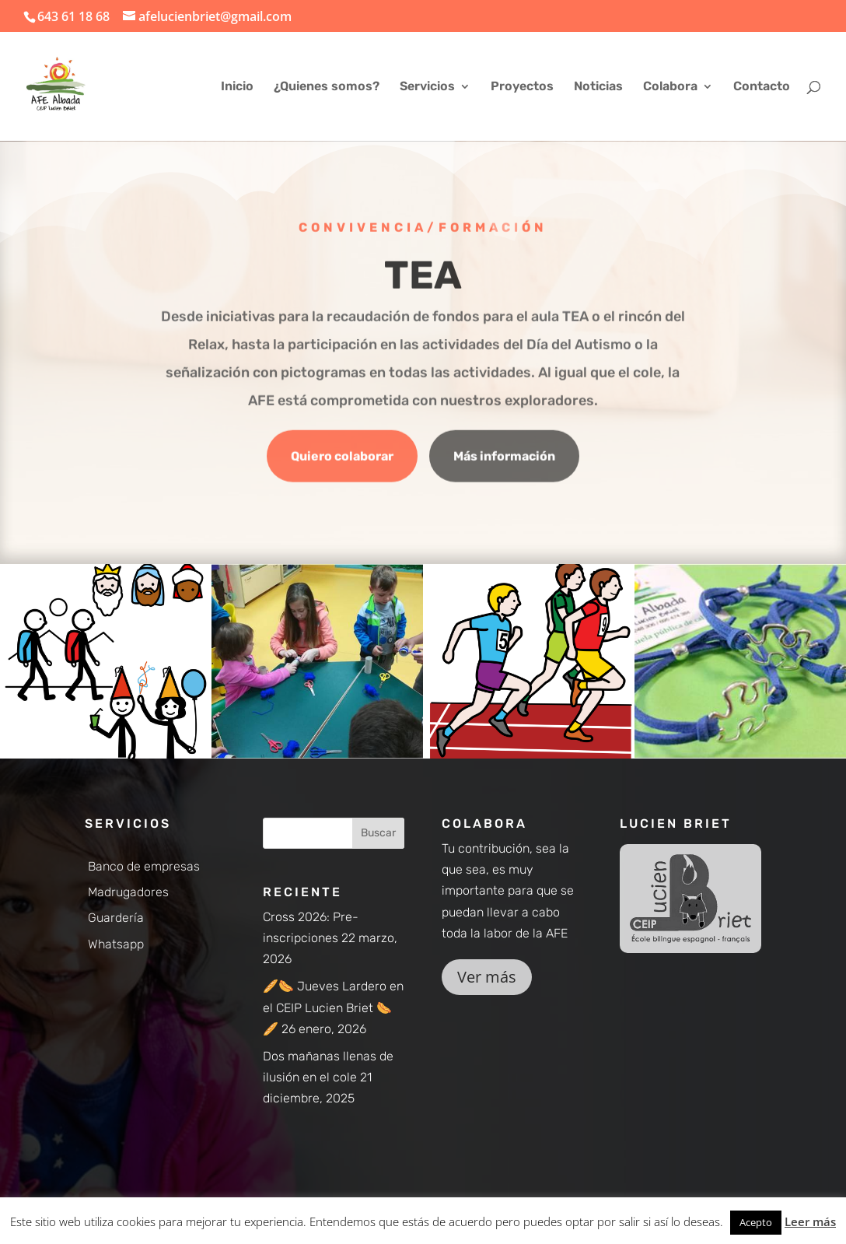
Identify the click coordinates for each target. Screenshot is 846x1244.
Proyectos (522, 87)
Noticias (598, 87)
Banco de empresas (144, 866)
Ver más (486, 976)
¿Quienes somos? (326, 87)
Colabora (670, 87)
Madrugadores (128, 892)
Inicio (237, 87)
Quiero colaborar (342, 457)
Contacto (761, 87)
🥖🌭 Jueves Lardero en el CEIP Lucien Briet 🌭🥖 (333, 1007)
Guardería (116, 917)
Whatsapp (116, 944)
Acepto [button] (755, 1222)
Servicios (427, 87)
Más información (504, 457)
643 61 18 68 (73, 16)
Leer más (810, 1221)
